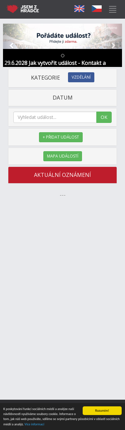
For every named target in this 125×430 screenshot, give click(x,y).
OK (104, 117)
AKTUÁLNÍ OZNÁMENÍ (62, 175)
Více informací (34, 424)
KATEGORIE (62, 77)
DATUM (63, 97)
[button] (12, 45)
